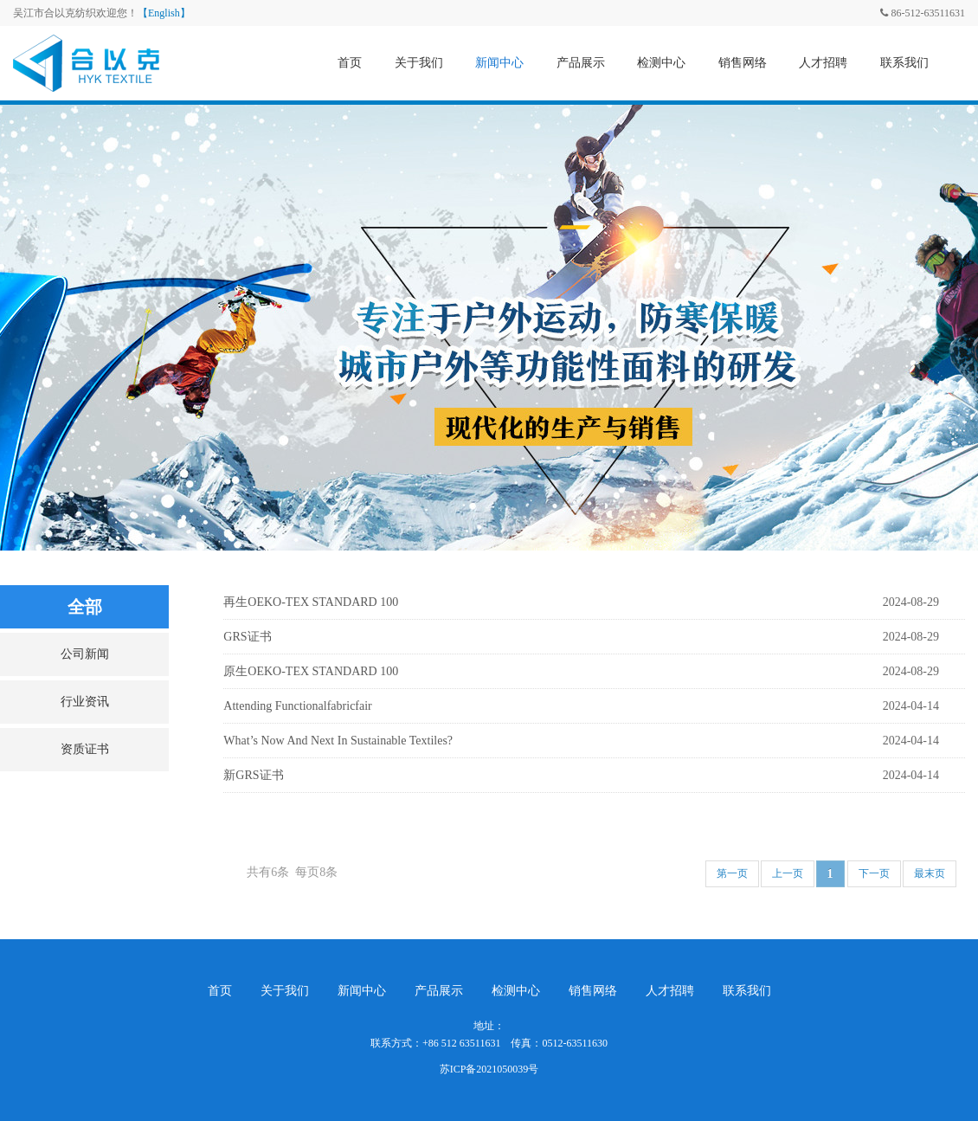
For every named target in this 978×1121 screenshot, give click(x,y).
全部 (85, 606)
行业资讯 (85, 701)
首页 (350, 62)
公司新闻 (85, 653)
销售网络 (742, 62)
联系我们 (904, 62)
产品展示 (581, 62)
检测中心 (661, 62)
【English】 (164, 13)
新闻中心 (499, 62)
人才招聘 (823, 62)
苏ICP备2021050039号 (489, 1069)
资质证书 (85, 749)
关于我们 (419, 62)
